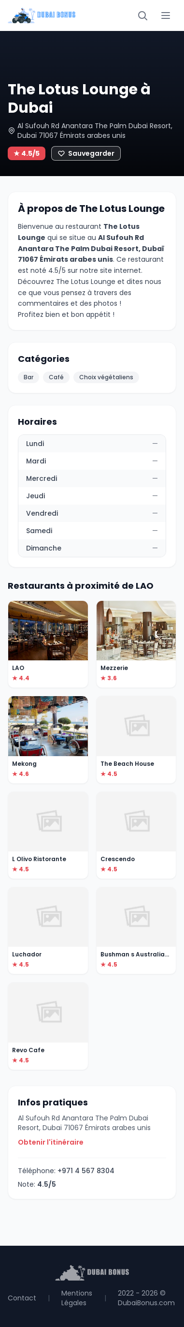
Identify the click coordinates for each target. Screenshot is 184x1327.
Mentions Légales (76, 1298)
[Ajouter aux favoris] (86, 153)
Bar (28, 377)
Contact (22, 1298)
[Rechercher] (142, 15)
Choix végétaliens (106, 377)
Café (56, 377)
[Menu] (165, 15)
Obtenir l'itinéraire (51, 1142)
